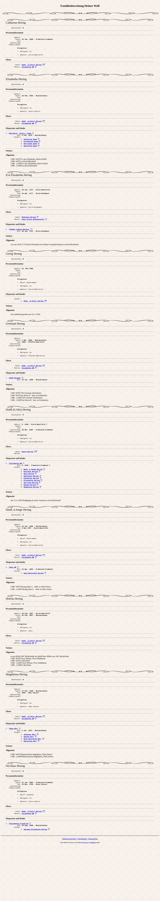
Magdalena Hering (31, 521)
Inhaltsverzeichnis (69, 895)
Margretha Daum (30, 157)
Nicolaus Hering (31, 503)
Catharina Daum (30, 150)
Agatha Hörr (29, 786)
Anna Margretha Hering (33, 613)
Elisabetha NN (28, 71)
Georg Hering (27, 481)
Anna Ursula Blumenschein (33, 235)
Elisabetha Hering (32, 513)
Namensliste (93, 895)
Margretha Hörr (30, 791)
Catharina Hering (31, 510)
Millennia (93, 898)
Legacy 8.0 (85, 898)
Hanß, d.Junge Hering (33, 500)
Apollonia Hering (31, 508)
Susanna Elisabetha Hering (35, 885)
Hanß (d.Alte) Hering (32, 68)
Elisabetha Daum (31, 152)
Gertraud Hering (31, 515)
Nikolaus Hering (29, 232)
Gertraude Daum (30, 155)
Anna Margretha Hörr (32, 788)
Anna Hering (29, 505)
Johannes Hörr (30, 783)
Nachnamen (82, 895)
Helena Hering (30, 518)
